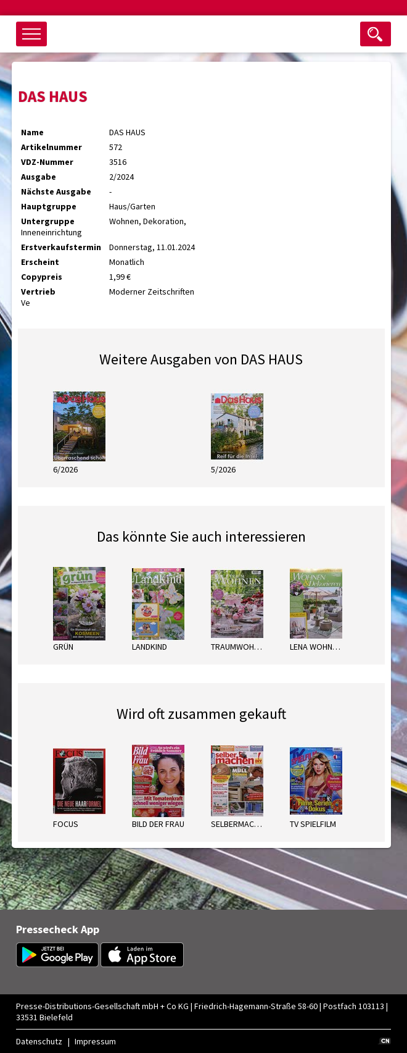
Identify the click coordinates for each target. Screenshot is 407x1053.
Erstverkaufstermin (61, 247)
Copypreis (41, 276)
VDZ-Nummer (47, 161)
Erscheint (40, 261)
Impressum (95, 1041)
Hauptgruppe (48, 206)
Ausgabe (38, 176)
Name (32, 132)
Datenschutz (39, 1041)
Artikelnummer (51, 147)
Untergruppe (48, 221)
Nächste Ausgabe (56, 191)
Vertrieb (38, 291)
